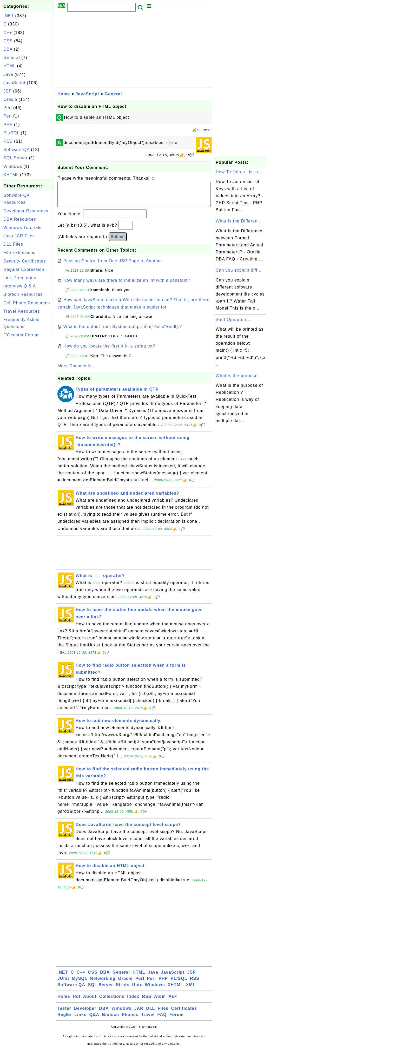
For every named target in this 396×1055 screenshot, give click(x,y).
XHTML (11, 175)
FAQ (162, 1020)
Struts (122, 990)
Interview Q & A (19, 286)
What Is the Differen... (239, 221)
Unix (137, 990)
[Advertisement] (28, 418)
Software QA (16, 149)
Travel (148, 1020)
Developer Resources (25, 211)
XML (191, 990)
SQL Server (15, 158)
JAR (138, 1013)
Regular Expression (23, 269)
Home (63, 94)
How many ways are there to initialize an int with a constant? (126, 285)
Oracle (10, 99)
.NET (8, 16)
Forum (176, 1020)
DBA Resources (19, 219)
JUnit (63, 983)
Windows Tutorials (22, 227)
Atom (160, 1001)
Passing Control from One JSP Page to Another (112, 266)
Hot (77, 1001)
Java (8, 74)
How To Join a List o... (239, 172)
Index (133, 1001)
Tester (64, 1013)
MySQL (79, 983)
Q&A (94, 1020)
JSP (7, 91)
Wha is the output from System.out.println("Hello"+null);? (122, 332)
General (11, 57)
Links (80, 1020)
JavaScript (14, 83)
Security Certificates (24, 261)
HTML (9, 66)
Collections (111, 1001)
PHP (8, 124)
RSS (8, 141)
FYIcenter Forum (20, 335)
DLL (150, 1013)
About (89, 1001)
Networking (102, 983)
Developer (85, 1013)
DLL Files (13, 244)
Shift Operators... (234, 319)
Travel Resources (21, 311)
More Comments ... (77, 371)
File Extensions (19, 252)
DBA (7, 49)
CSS (8, 41)
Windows (12, 166)
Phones (130, 1020)
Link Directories (19, 278)
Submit (118, 242)
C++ (7, 32)
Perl (7, 108)
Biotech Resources (23, 294)
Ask (172, 1001)
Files (163, 1013)
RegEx (64, 1020)
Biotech (110, 1020)
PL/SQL (11, 133)
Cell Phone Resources (26, 303)
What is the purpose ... (239, 375)
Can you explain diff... (239, 270)
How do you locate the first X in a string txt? (109, 351)
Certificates (184, 1013)
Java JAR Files (19, 236)
